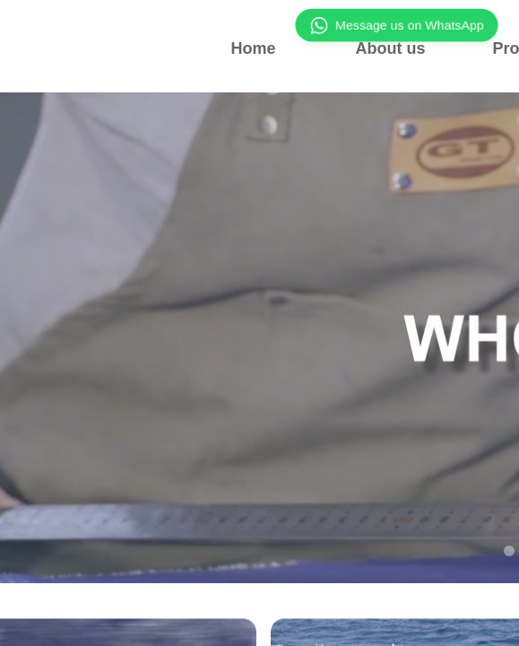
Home (252, 48)
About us (391, 48)
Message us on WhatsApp (396, 24)
